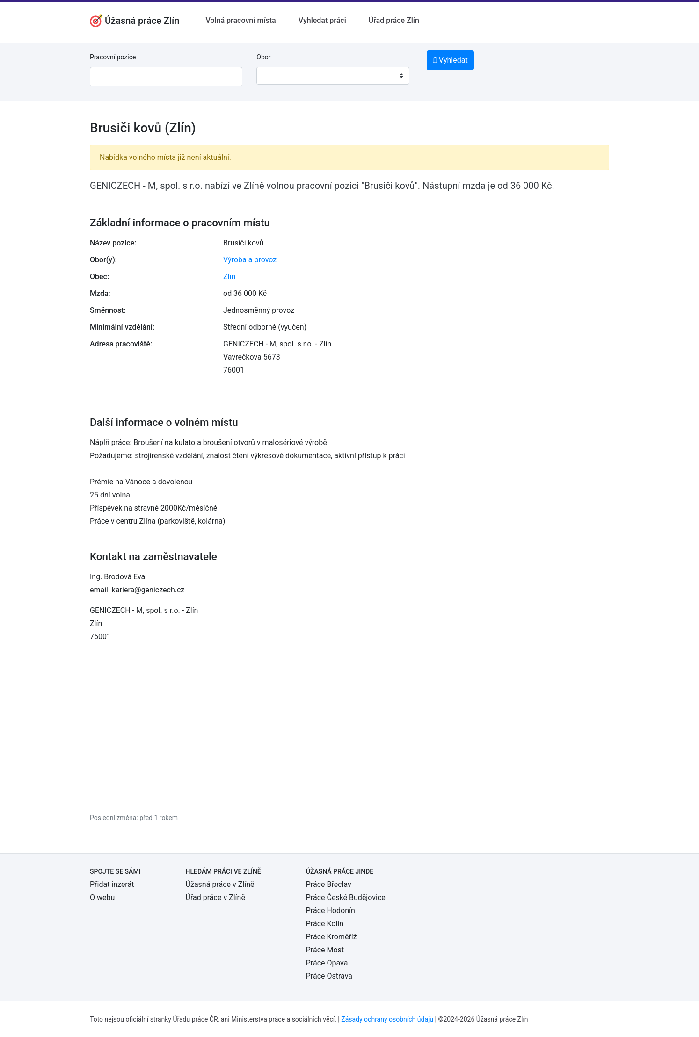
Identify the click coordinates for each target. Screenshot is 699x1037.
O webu (102, 897)
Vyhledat (450, 60)
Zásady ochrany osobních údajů (387, 1019)
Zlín (229, 276)
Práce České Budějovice (346, 897)
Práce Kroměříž (331, 936)
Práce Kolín (324, 923)
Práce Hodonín (330, 910)
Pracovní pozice (113, 57)
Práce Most (325, 949)
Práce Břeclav (328, 884)
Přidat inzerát (112, 884)
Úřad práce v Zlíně (215, 897)
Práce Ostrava (329, 976)
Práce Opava (327, 962)
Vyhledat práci (322, 20)
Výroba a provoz (250, 259)
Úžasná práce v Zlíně (220, 884)
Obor (263, 57)
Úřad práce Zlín (394, 20)
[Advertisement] (349, 739)
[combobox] (332, 76)
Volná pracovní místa (240, 20)
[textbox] (275, 76)
